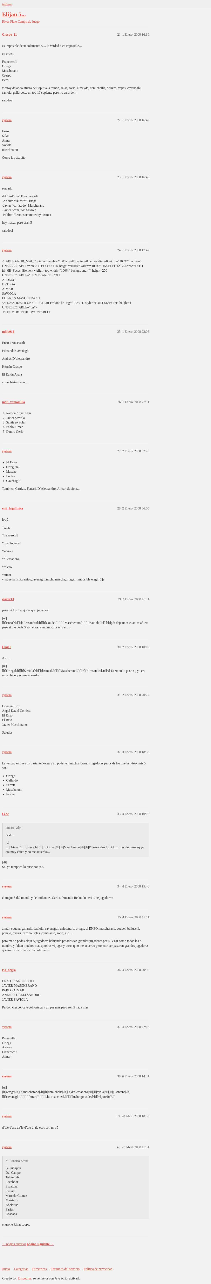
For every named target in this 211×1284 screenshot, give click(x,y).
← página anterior (14, 1244)
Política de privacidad (98, 1269)
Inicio (6, 1269)
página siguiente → (40, 1244)
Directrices (39, 1269)
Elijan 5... (14, 14)
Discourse (24, 1278)
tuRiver (7, 4)
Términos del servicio (65, 1269)
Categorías (21, 1269)
